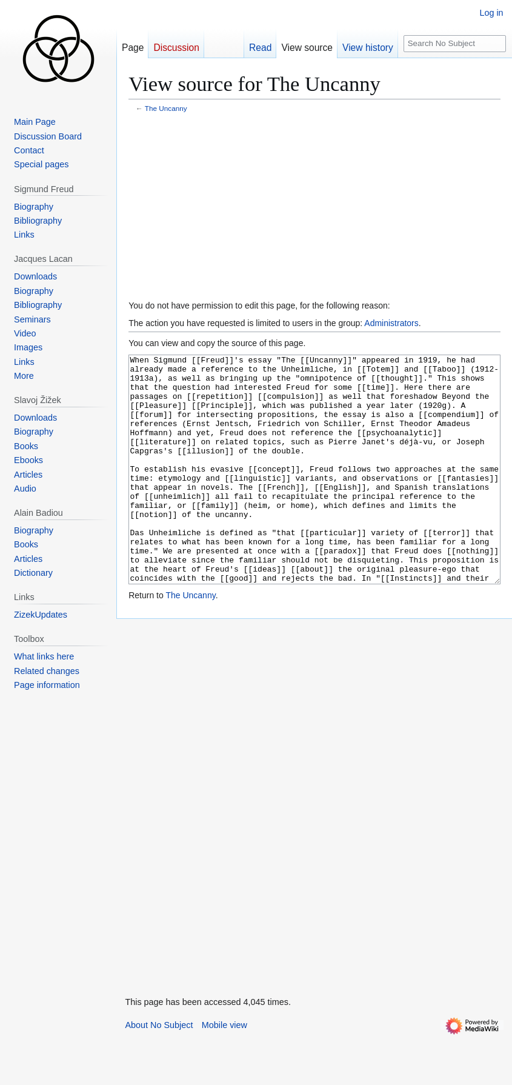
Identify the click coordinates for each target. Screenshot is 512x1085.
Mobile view (224, 1070)
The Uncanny (166, 108)
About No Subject (159, 1070)
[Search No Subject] (455, 44)
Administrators (391, 323)
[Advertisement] (314, 208)
